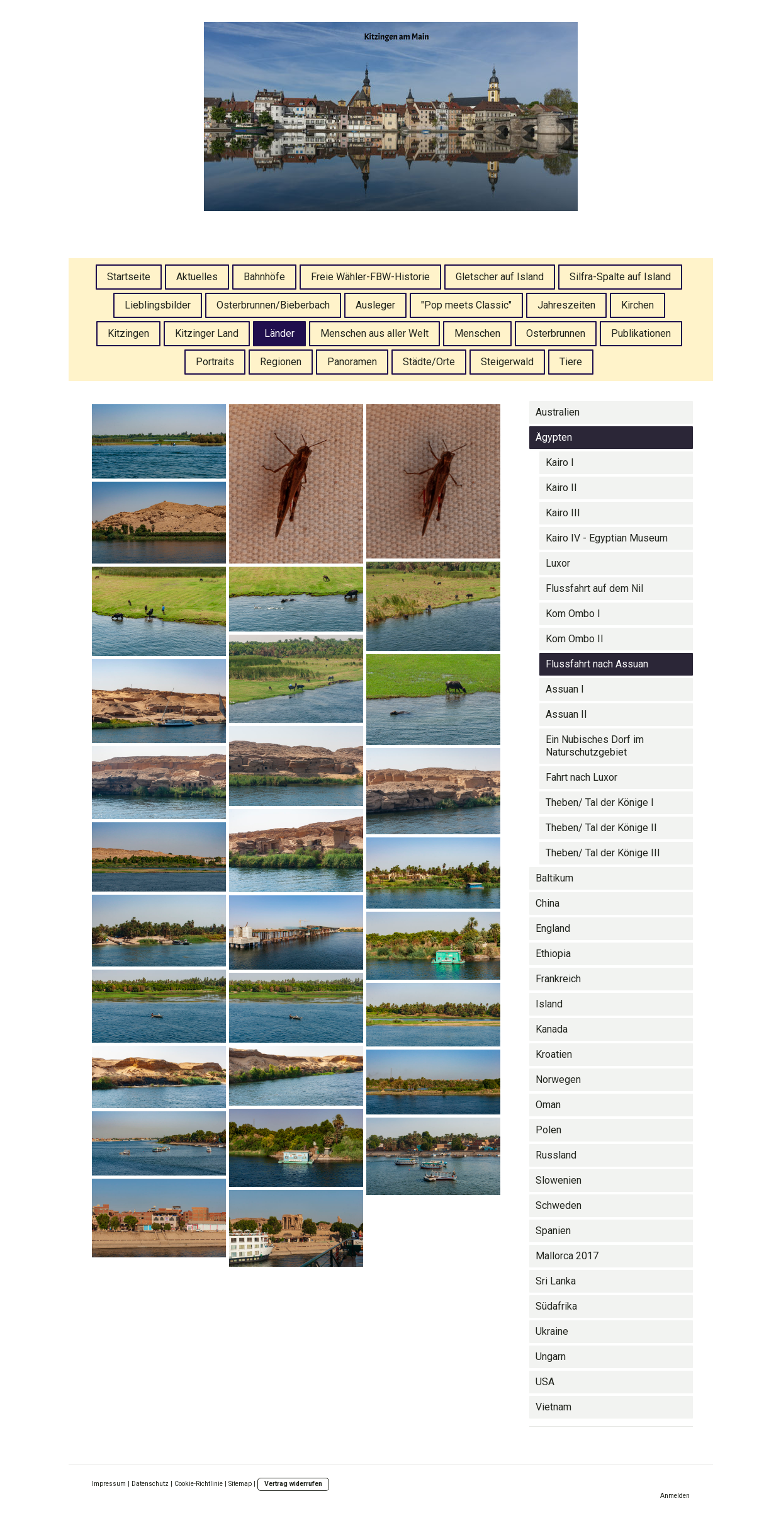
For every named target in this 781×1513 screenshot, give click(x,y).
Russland (556, 1155)
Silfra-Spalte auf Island (620, 277)
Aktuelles (197, 277)
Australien (558, 412)
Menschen (477, 333)
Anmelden (675, 1496)
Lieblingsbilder (158, 305)
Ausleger (375, 305)
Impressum (109, 1484)
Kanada (552, 1029)
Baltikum (554, 878)
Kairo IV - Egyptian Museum (607, 538)
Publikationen (641, 333)
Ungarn (551, 1357)
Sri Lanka (556, 1281)
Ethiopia (553, 954)
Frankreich (558, 979)
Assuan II (566, 714)
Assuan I (565, 689)
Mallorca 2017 (567, 1256)
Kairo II (561, 488)
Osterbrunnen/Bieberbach (273, 305)
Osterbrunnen (555, 333)
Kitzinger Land (207, 333)
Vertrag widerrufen (293, 1484)
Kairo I (560, 462)
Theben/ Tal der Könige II (601, 828)
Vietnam (553, 1407)
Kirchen (637, 305)
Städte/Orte (429, 362)
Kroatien (554, 1054)
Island (549, 1004)
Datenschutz (150, 1484)
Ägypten (554, 437)
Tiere (570, 362)
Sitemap (240, 1484)
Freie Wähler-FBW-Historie (370, 277)
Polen (548, 1130)
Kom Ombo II (575, 639)
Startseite (128, 277)
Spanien (553, 1231)
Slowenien (559, 1180)
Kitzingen (128, 333)
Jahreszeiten (566, 305)
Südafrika (556, 1306)
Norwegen (558, 1079)
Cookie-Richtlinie (198, 1484)
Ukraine (552, 1331)
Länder (279, 333)
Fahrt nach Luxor (581, 777)
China (547, 903)
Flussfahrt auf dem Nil (594, 588)
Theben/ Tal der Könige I (600, 802)
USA (545, 1382)
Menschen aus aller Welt (374, 333)
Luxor (558, 563)
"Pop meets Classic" (466, 305)
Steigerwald (507, 362)
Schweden (559, 1205)
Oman (548, 1105)
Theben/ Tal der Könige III (603, 853)
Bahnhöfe (264, 277)
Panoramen (352, 362)
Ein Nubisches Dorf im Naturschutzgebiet (595, 746)
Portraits (215, 362)
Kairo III (563, 513)
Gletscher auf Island (500, 277)
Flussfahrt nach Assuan (597, 664)
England (553, 928)
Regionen (280, 362)
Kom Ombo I (573, 614)
